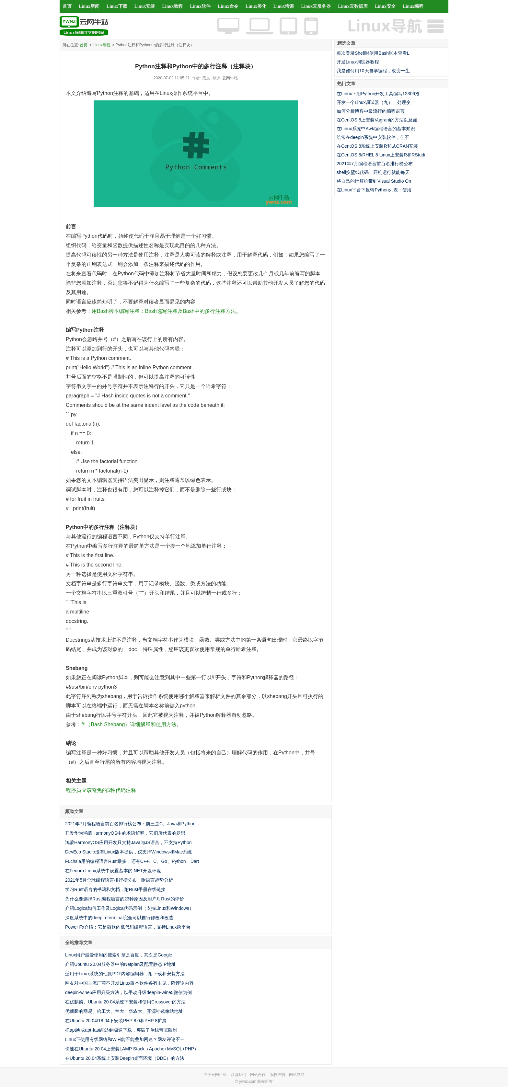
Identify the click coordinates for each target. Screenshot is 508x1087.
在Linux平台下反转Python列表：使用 (374, 189)
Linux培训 (283, 6)
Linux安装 (144, 6)
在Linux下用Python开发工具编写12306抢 (378, 93)
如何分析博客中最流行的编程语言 (371, 111)
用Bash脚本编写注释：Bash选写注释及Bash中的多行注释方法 (164, 311)
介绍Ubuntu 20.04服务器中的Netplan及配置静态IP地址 (120, 964)
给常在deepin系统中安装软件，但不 (373, 137)
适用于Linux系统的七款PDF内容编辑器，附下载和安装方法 (125, 973)
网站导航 (297, 1074)
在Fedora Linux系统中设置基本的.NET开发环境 (113, 870)
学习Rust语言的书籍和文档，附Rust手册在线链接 (115, 889)
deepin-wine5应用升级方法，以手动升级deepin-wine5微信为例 (128, 992)
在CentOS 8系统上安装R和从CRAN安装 (377, 146)
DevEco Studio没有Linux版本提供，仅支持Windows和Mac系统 (128, 851)
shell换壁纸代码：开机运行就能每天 (373, 172)
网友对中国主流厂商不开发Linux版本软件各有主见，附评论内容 (129, 983)
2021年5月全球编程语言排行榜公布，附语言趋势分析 (119, 880)
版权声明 (277, 1074)
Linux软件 (200, 6)
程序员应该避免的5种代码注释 (101, 790)
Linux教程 (172, 6)
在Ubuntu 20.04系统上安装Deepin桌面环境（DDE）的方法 (124, 1058)
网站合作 (258, 1074)
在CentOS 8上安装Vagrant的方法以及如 (377, 119)
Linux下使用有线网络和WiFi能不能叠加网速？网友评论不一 (125, 1039)
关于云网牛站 (215, 1074)
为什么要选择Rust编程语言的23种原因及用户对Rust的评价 (124, 898)
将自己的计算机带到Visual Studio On (374, 181)
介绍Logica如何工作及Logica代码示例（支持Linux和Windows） (129, 908)
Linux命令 (228, 6)
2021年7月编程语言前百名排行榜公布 (375, 163)
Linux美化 (256, 6)
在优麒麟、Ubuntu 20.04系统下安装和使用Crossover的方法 (125, 1001)
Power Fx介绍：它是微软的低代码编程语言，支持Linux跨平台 (127, 927)
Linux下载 (117, 6)
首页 (67, 6)
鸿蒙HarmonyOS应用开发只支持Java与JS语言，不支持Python (128, 842)
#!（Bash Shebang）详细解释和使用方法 (129, 724)
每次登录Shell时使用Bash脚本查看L (373, 53)
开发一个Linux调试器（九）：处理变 (374, 102)
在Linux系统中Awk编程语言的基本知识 (376, 128)
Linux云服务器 (316, 6)
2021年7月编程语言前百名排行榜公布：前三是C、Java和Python (130, 823)
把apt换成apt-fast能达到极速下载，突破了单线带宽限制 (121, 1030)
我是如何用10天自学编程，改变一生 (373, 70)
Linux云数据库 (353, 6)
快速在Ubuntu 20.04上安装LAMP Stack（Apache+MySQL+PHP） (132, 1048)
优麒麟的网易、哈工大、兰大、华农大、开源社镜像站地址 (124, 1011)
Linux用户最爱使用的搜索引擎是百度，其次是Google (118, 954)
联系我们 (238, 1074)
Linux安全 (385, 6)
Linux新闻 (89, 6)
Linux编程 (413, 6)
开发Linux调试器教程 (358, 61)
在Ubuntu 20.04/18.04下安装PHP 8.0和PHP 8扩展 (116, 1020)
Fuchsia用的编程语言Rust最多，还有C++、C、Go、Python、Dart (132, 861)
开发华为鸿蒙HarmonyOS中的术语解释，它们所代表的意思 (125, 833)
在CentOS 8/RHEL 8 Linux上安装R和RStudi (381, 154)
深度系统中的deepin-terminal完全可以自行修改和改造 (119, 917)
